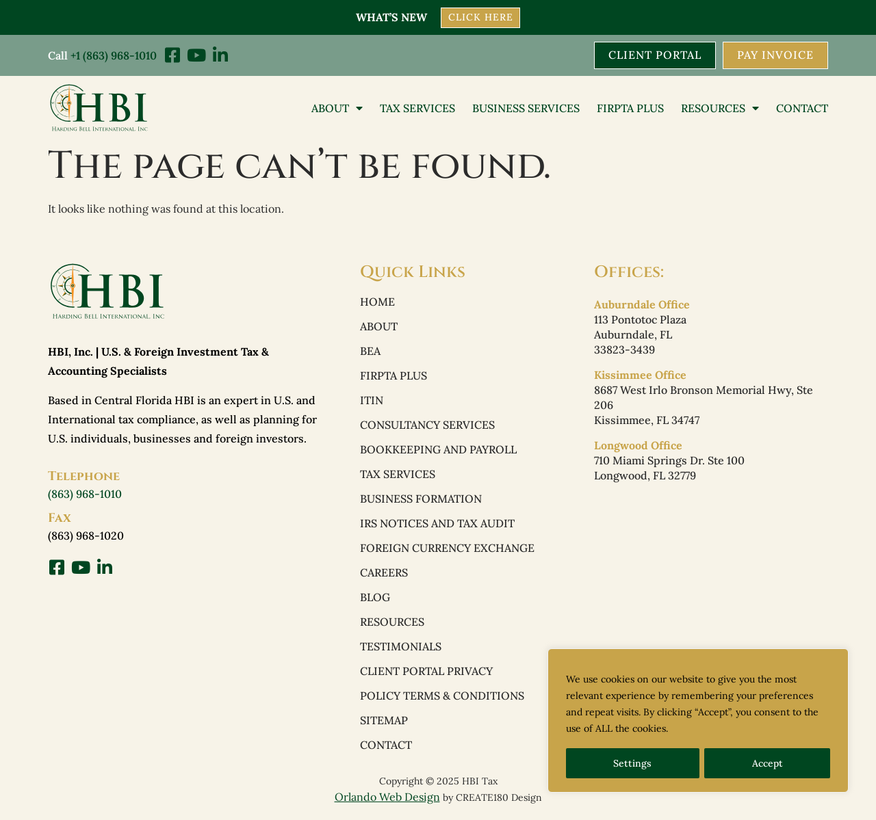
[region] (698, 721)
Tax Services (417, 107)
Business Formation (421, 499)
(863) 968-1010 (85, 493)
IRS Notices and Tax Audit (437, 524)
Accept (767, 763)
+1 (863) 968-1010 (113, 55)
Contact (802, 107)
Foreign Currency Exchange (447, 548)
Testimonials (400, 647)
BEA (370, 351)
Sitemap (384, 721)
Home (377, 302)
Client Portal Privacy (426, 671)
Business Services (526, 107)
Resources (720, 107)
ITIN (371, 401)
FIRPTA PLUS (630, 107)
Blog (375, 598)
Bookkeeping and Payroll (438, 450)
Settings (632, 763)
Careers (384, 573)
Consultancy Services (427, 425)
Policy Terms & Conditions (442, 696)
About (337, 107)
